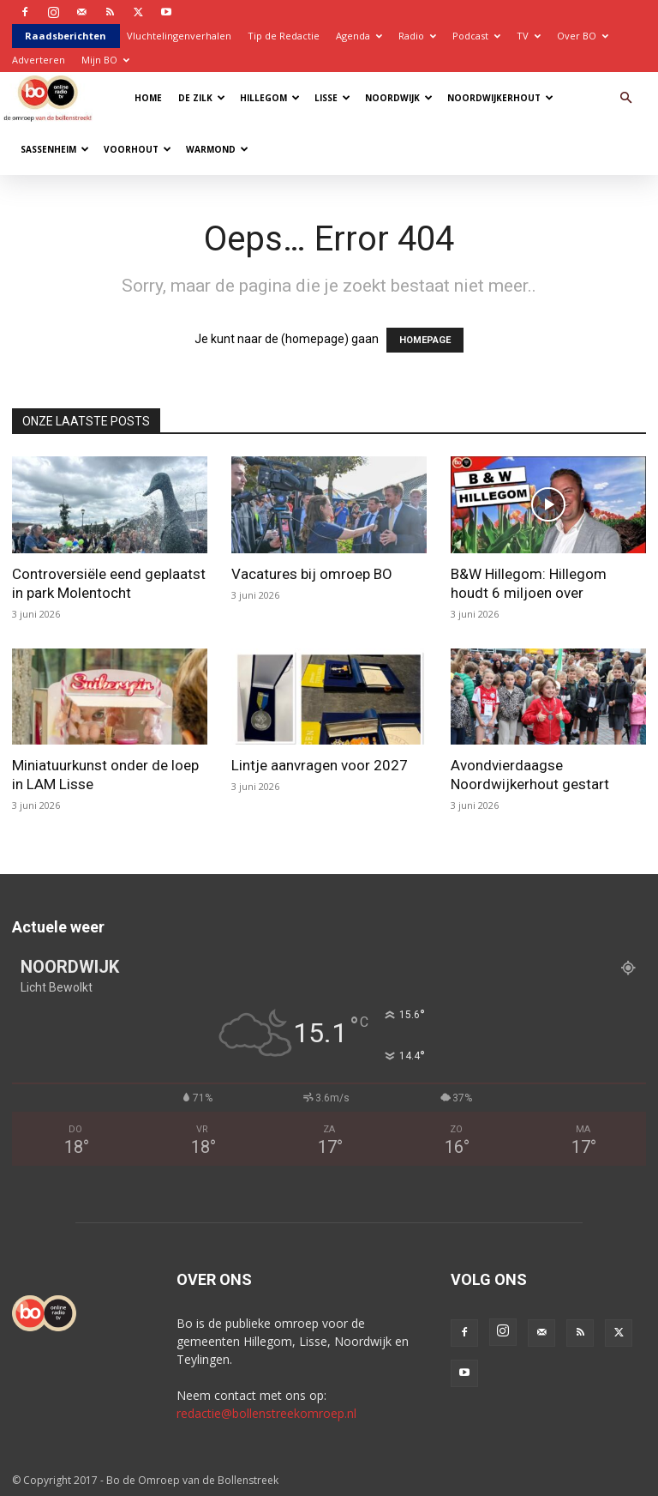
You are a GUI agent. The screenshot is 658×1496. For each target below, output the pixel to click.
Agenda (359, 35)
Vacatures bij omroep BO (311, 573)
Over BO (582, 35)
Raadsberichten (65, 35)
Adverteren (38, 59)
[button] (625, 98)
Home (148, 98)
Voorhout (137, 149)
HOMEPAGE (425, 340)
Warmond (217, 149)
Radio (417, 35)
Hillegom (270, 98)
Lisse (332, 98)
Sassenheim (55, 149)
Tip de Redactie (284, 35)
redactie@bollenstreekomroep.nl (266, 1413)
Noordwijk (399, 98)
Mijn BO (105, 59)
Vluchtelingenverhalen (179, 35)
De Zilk (201, 98)
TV (529, 35)
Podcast (476, 35)
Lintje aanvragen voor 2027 (319, 765)
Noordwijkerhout (500, 98)
